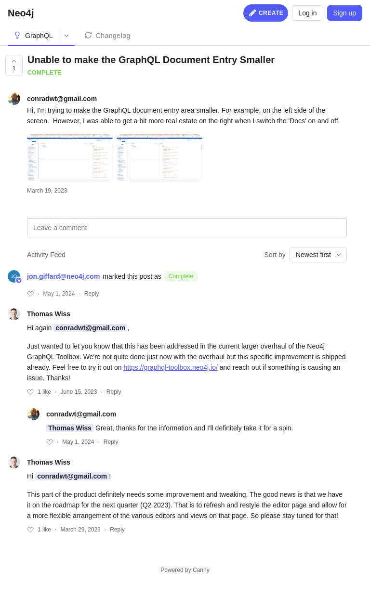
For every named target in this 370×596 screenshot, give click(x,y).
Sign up (344, 13)
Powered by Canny (184, 570)
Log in (307, 13)
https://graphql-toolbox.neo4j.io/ (171, 367)
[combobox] (318, 254)
